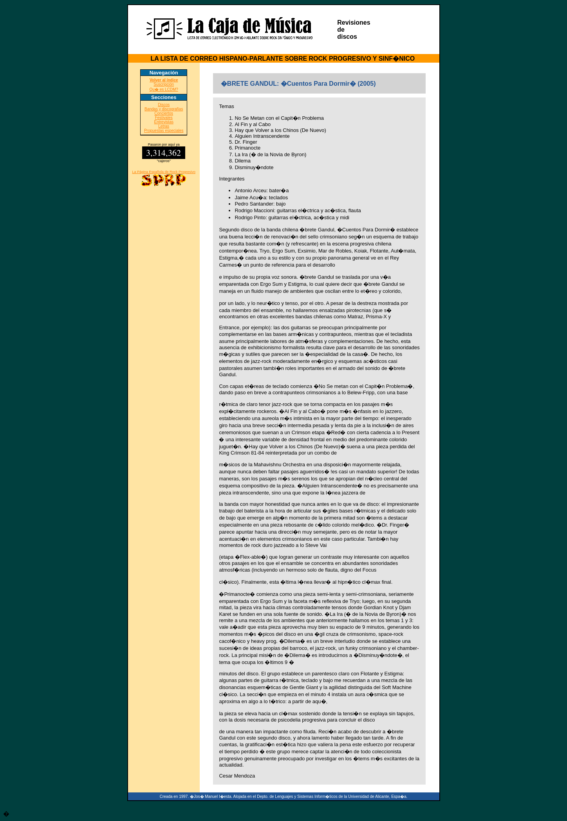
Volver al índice (164, 80)
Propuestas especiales (164, 130)
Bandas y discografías (163, 109)
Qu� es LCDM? (164, 89)
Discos (164, 105)
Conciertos (163, 113)
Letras (163, 126)
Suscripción (163, 84)
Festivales (164, 117)
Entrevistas (163, 122)
